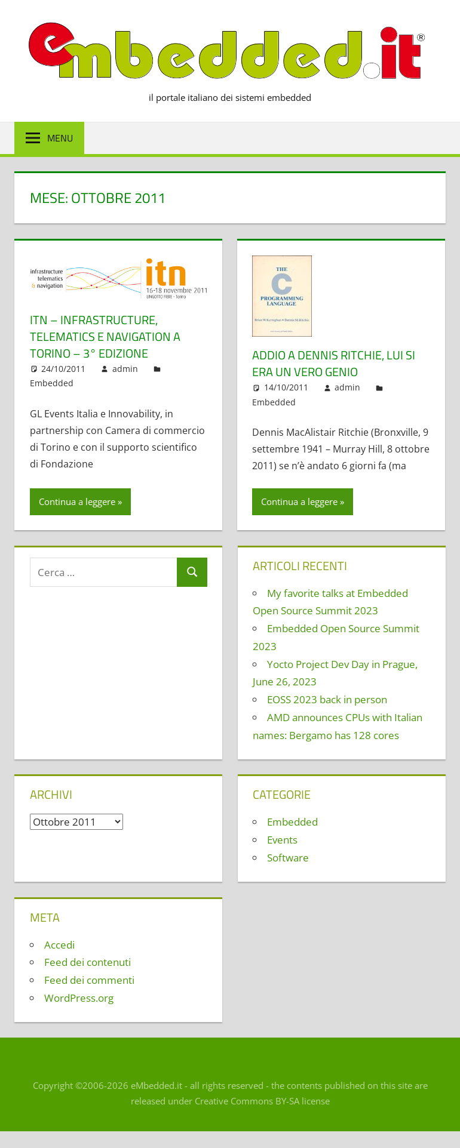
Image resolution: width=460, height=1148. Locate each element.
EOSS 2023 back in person (327, 699)
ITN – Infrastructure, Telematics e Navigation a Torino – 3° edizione (105, 336)
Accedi (59, 945)
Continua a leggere (77, 501)
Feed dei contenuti (87, 962)
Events (282, 840)
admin (125, 368)
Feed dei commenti (89, 980)
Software (288, 857)
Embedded (51, 383)
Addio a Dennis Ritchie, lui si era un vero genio (333, 363)
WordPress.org (79, 998)
